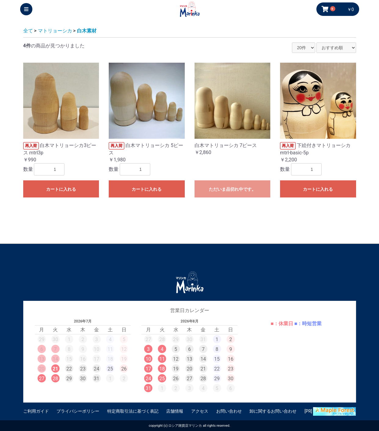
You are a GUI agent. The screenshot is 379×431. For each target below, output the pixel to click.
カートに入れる (61, 189)
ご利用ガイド (36, 411)
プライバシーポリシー (77, 411)
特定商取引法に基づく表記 (133, 411)
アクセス (199, 411)
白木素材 (87, 31)
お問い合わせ (229, 411)
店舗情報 (174, 411)
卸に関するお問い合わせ (273, 411)
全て (28, 31)
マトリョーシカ (55, 31)
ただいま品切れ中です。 (232, 189)
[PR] (330, 411)
